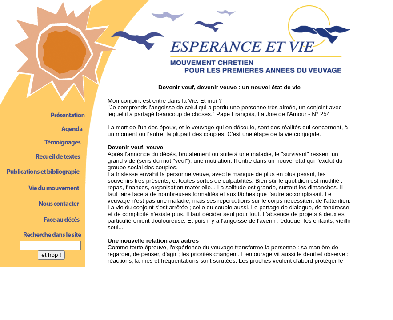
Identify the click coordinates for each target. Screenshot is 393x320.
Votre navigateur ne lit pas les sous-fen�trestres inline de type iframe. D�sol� (229, 172)
